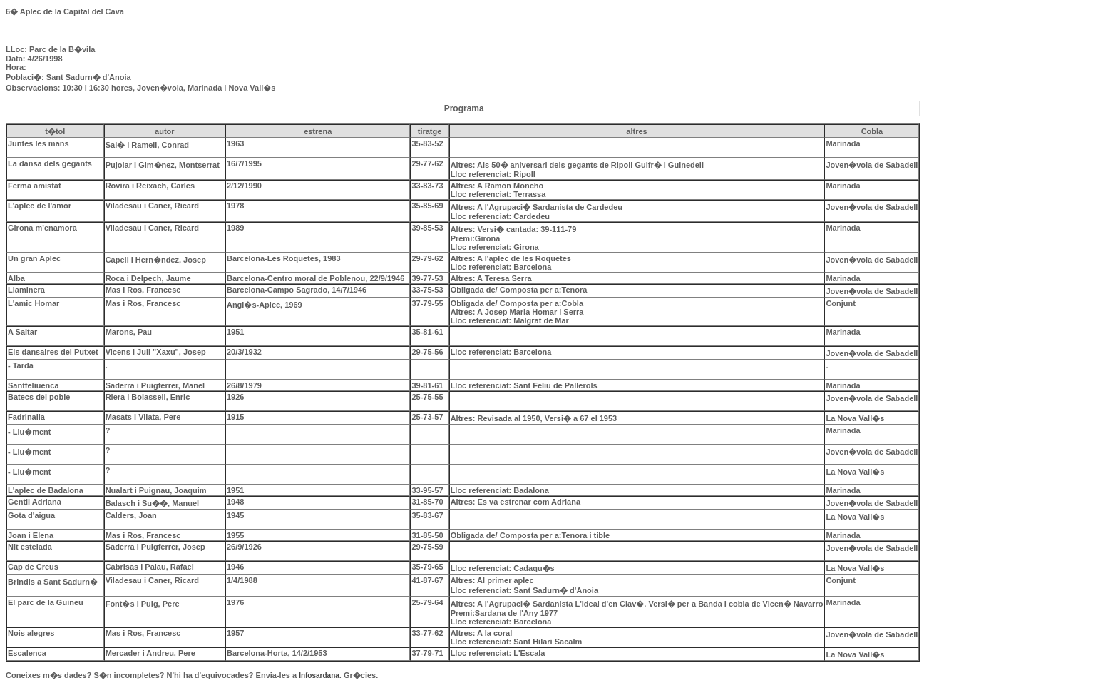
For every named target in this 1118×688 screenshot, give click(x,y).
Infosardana (319, 675)
